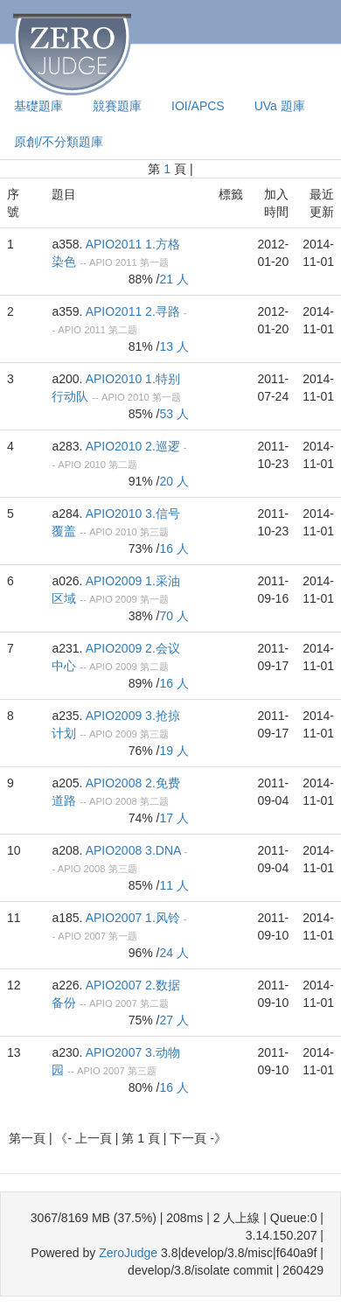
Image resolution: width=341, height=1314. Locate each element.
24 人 (174, 953)
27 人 (174, 1020)
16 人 (174, 549)
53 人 (174, 414)
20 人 (174, 481)
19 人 (174, 751)
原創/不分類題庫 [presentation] (58, 142)
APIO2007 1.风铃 (133, 918)
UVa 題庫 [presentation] (279, 106)
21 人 (174, 279)
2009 (126, 599)
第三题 (154, 532)
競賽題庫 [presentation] (117, 106)
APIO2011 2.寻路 (133, 311)
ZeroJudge (128, 1253)
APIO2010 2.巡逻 (133, 446)
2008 (126, 801)
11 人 (174, 885)
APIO (101, 262)
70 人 (174, 616)
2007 (95, 936)
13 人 (174, 346)
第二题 (122, 330)
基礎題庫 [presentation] (38, 106)
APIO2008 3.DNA (133, 850)
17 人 (174, 818)
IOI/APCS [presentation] (198, 106)
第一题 (154, 262)
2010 (139, 397)
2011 (126, 262)
